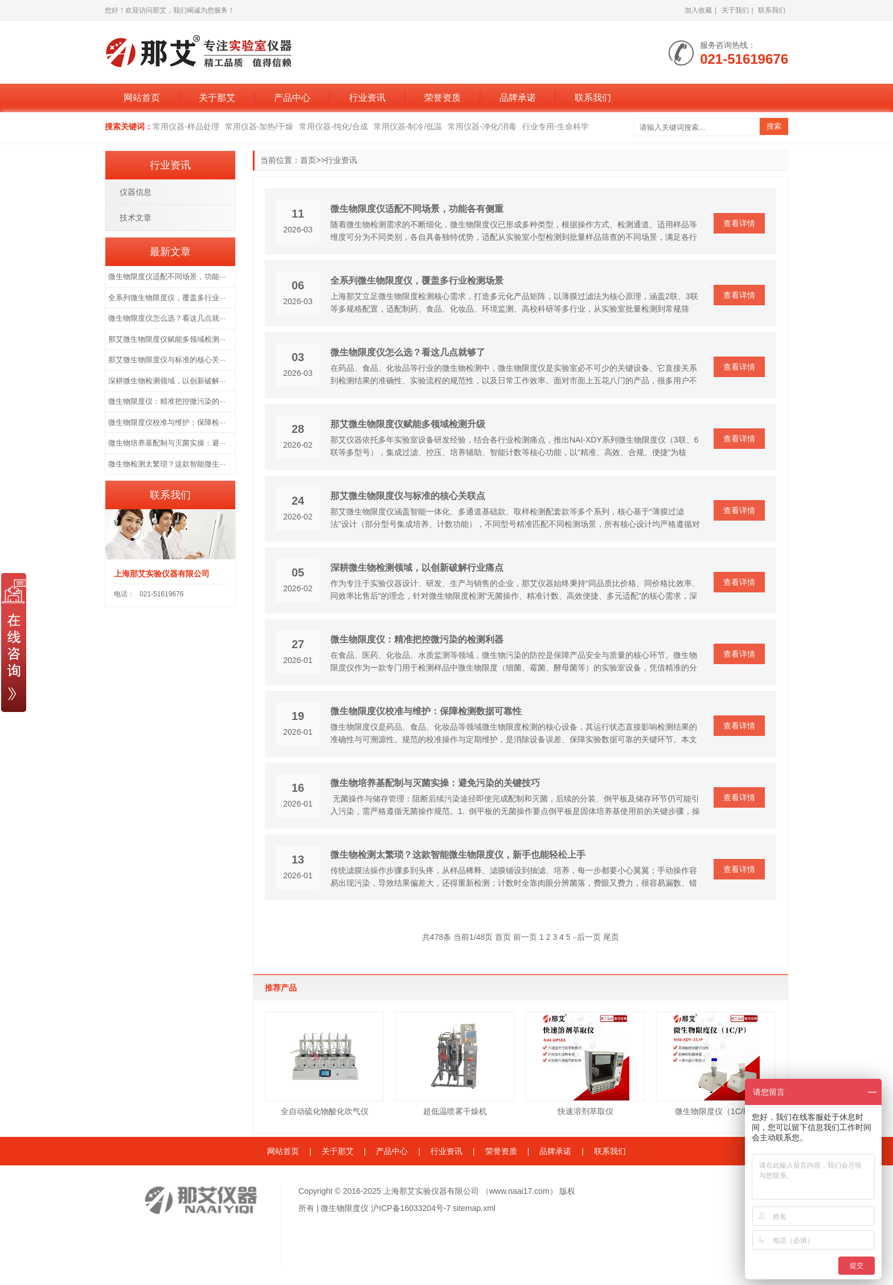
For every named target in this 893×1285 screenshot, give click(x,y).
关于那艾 (217, 98)
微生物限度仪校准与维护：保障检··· (167, 422)
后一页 (589, 937)
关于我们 (735, 10)
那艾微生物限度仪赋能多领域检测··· (167, 339)
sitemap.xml (474, 1208)
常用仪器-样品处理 (186, 126)
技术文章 (135, 217)
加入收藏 (698, 10)
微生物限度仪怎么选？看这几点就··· (167, 318)
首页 (308, 160)
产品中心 (292, 98)
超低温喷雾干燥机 (455, 1111)
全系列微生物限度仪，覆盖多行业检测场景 (416, 280)
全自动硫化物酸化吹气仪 (324, 1111)
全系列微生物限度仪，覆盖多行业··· (167, 297)
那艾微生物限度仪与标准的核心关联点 (407, 496)
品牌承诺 (517, 98)
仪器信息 (135, 192)
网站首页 (142, 98)
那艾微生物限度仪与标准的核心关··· (167, 359)
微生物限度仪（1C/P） (715, 1111)
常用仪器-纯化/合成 (333, 126)
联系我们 (771, 10)
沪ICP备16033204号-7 (410, 1208)
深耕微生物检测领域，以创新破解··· (167, 381)
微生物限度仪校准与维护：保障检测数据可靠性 (426, 711)
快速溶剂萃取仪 (585, 1111)
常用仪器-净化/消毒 (482, 126)
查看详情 (739, 223)
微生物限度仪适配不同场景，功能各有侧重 (416, 209)
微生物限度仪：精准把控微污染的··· (167, 401)
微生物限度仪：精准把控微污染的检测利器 (416, 639)
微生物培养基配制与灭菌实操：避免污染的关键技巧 (435, 783)
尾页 (611, 937)
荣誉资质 (442, 98)
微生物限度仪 (344, 1208)
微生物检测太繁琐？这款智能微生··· (167, 464)
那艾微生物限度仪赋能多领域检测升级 (407, 424)
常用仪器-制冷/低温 (408, 126)
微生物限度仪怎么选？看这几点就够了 (407, 352)
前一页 (525, 937)
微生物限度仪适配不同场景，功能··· (167, 276)
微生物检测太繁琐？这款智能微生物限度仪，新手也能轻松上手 (457, 855)
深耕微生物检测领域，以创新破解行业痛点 (416, 567)
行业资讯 (367, 98)
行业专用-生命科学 (555, 126)
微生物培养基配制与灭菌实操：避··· (167, 443)
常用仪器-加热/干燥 (259, 126)
